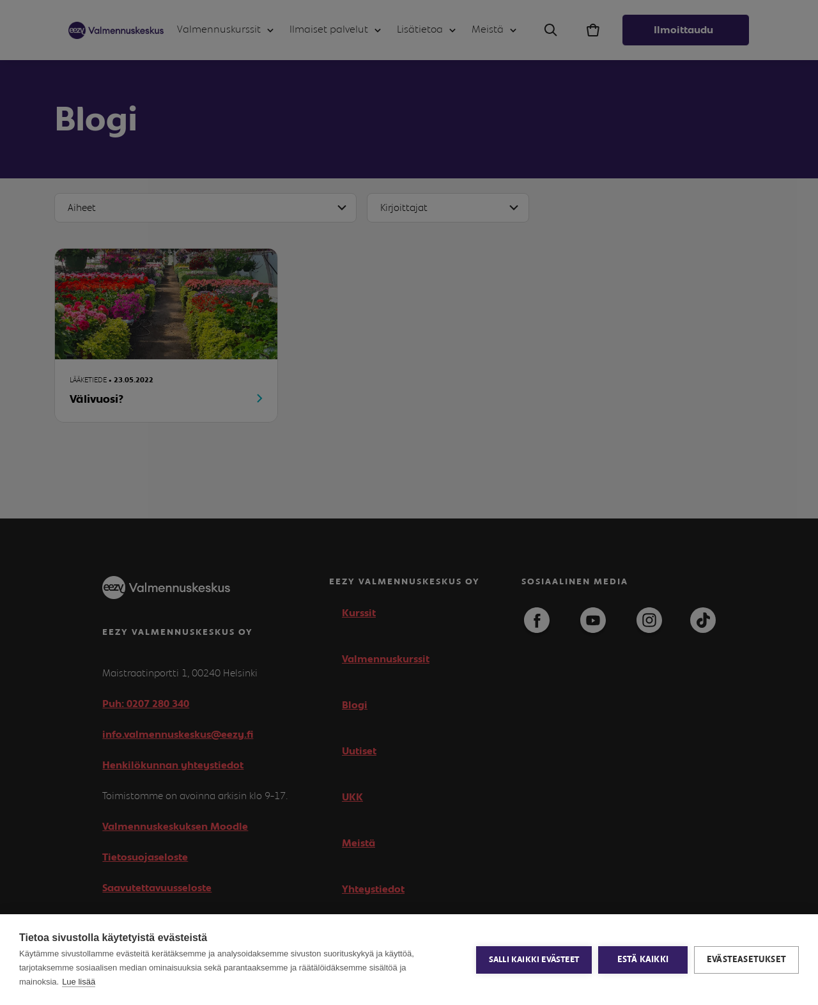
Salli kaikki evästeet (534, 960)
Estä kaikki (642, 959)
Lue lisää (78, 981)
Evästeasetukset (746, 959)
